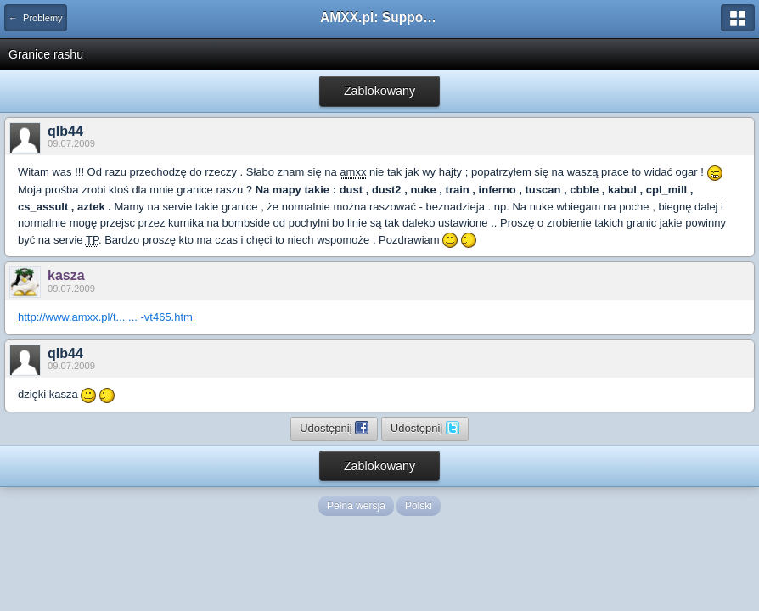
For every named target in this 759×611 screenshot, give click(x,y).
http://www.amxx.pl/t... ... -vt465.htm (105, 317)
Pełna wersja (356, 506)
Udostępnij (334, 427)
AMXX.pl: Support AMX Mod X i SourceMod (379, 17)
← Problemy (35, 18)
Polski (418, 506)
